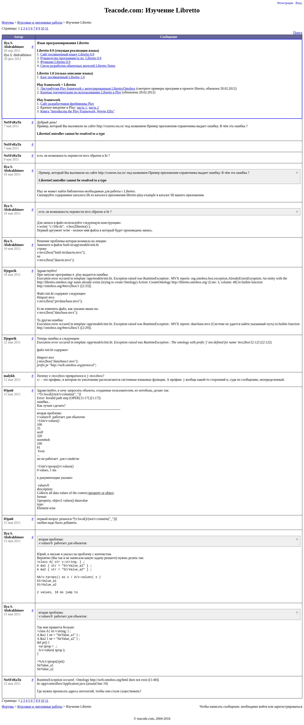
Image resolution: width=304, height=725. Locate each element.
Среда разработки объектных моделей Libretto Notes (77, 66)
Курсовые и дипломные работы (39, 22)
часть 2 (94, 107)
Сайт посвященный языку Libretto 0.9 (67, 54)
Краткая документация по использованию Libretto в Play (80, 92)
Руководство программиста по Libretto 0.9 (70, 58)
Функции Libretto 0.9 (55, 62)
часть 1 (82, 107)
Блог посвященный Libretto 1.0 (62, 77)
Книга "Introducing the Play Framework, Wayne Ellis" (77, 111)
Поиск (297, 32)
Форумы (8, 22)
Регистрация (285, 3)
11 (46, 28)
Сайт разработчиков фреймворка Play (67, 103)
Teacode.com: (124, 10)
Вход (299, 3)
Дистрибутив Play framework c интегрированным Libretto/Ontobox (87, 88)
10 (42, 28)
